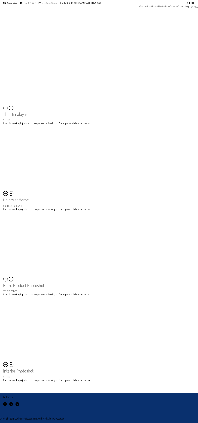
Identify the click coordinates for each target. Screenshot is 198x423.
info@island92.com (50, 3)
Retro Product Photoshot (23, 285)
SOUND (6, 205)
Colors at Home (16, 200)
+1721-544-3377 (30, 3)
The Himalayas (15, 114)
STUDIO (6, 120)
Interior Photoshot (18, 371)
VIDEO (22, 205)
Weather (192, 7)
